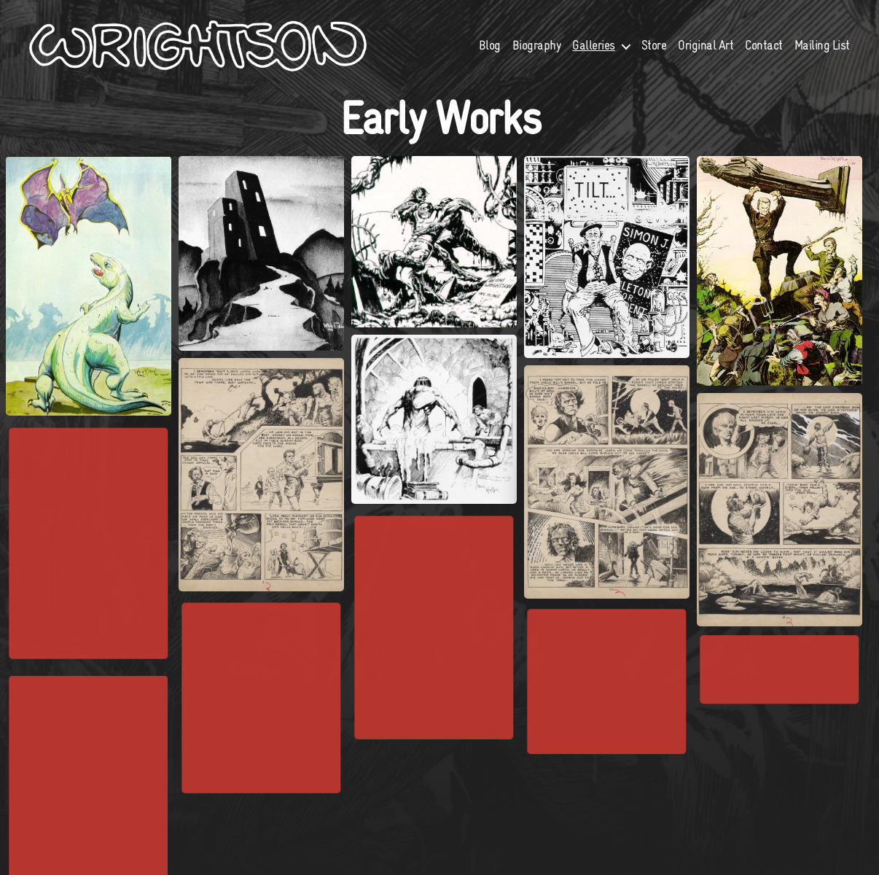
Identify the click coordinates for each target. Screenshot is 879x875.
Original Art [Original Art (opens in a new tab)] (705, 52)
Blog (490, 52)
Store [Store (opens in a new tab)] (654, 52)
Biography (536, 52)
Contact (764, 52)
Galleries (593, 52)
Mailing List (822, 52)
